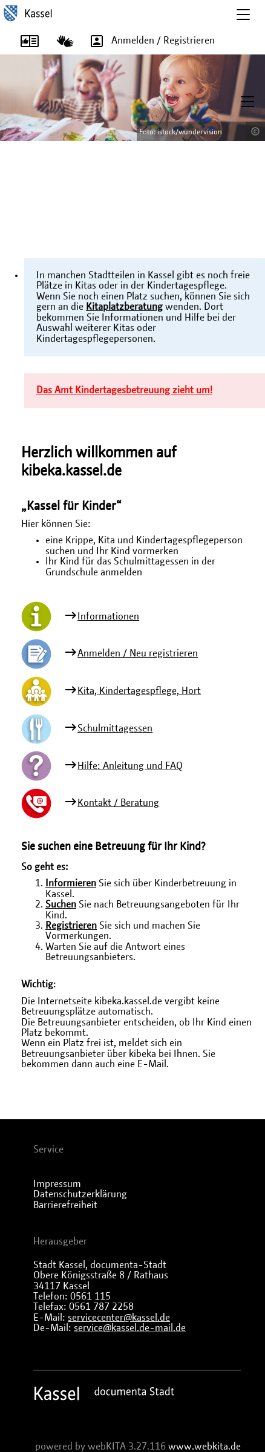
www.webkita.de (204, 1446)
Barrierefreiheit (65, 1205)
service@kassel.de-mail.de (130, 1328)
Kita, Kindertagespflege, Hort (139, 691)
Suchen (60, 904)
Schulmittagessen (114, 728)
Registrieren (71, 925)
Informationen (108, 616)
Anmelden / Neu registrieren (137, 653)
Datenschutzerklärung (80, 1194)
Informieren (70, 883)
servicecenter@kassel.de (119, 1318)
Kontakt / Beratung (118, 803)
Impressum (57, 1184)
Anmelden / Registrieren (148, 41)
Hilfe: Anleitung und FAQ (130, 766)
